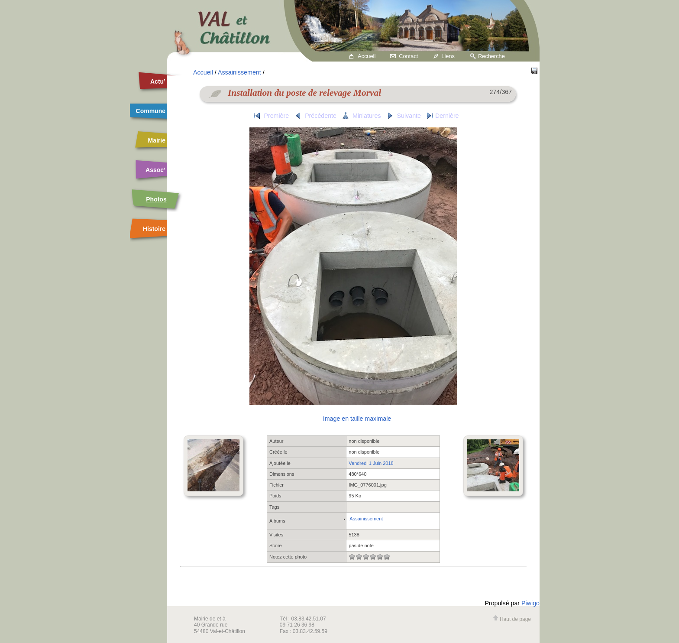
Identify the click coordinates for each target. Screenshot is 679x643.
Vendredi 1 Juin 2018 (371, 463)
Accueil (366, 56)
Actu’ (157, 81)
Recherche (491, 56)
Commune (150, 110)
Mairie (156, 140)
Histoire (154, 228)
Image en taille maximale (357, 418)
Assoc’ (155, 169)
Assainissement (239, 72)
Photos (156, 199)
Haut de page (512, 619)
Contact (408, 56)
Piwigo (530, 603)
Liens (448, 56)
